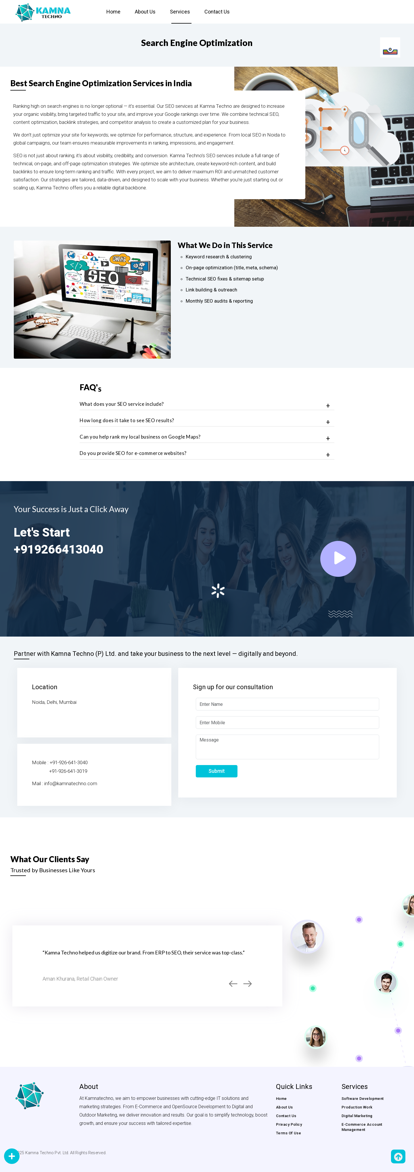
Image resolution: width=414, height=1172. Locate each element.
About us (284, 1107)
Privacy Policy (289, 1124)
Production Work (357, 1107)
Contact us (217, 12)
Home (113, 12)
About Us (145, 12)
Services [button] (180, 12)
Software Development (363, 1098)
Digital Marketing (357, 1116)
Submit (216, 771)
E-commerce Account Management (362, 1127)
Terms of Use (288, 1133)
